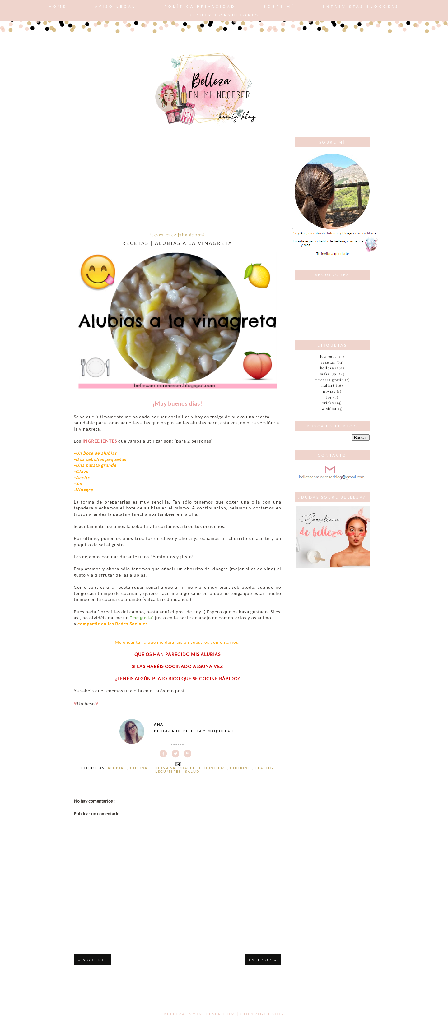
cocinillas (213, 768)
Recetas (328, 362)
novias (329, 391)
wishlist (329, 408)
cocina (139, 768)
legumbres (169, 771)
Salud (192, 771)
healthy (265, 768)
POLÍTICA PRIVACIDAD (200, 6)
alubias (118, 768)
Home (58, 6)
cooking (241, 768)
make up (328, 373)
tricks (328, 402)
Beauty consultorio (224, 15)
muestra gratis (329, 379)
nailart (328, 385)
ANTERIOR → (263, 960)
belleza (327, 368)
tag (329, 397)
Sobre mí (279, 6)
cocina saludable (174, 768)
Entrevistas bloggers (361, 6)
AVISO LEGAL (115, 6)
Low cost (328, 356)
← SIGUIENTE (92, 960)
